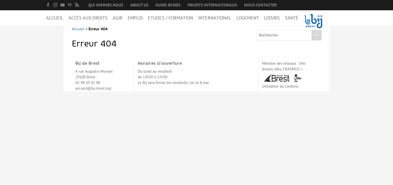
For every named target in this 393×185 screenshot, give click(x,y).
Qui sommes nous (105, 5)
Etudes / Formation (170, 18)
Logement (248, 18)
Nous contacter (260, 5)
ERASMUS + (293, 73)
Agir (118, 18)
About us (139, 5)
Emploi (135, 18)
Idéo (278, 73)
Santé (292, 18)
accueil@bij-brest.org (93, 92)
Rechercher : (269, 39)
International (214, 18)
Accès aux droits (88, 18)
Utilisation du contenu (280, 90)
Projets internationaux (212, 5)
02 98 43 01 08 (87, 87)
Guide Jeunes (167, 5)
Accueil (54, 18)
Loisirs (272, 18)
